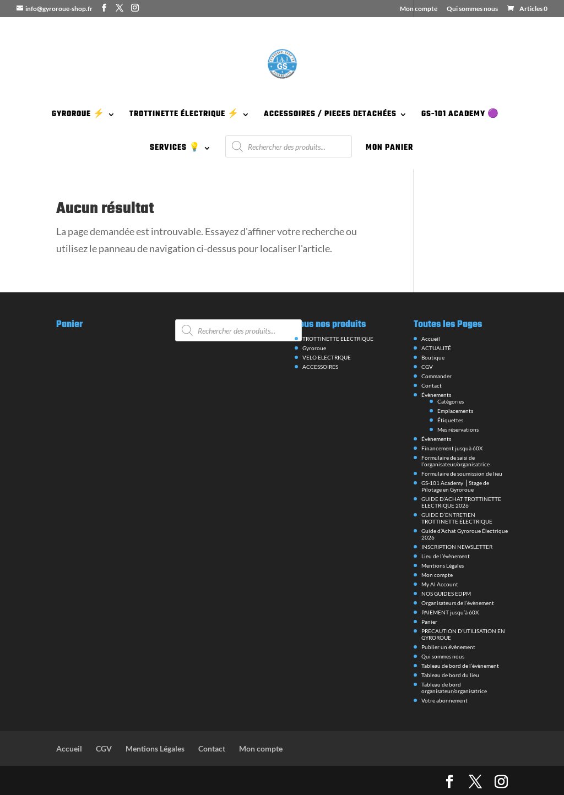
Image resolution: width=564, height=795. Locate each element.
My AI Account (439, 584)
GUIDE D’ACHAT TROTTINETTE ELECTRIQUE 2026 (461, 502)
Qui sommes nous (472, 9)
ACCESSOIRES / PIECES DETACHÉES (330, 116)
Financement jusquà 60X (451, 448)
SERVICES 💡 (175, 149)
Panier (429, 621)
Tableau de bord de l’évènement (460, 665)
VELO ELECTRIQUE (326, 357)
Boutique (432, 357)
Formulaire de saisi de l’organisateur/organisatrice (455, 460)
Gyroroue (314, 348)
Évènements (436, 394)
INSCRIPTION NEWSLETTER (456, 546)
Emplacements (455, 410)
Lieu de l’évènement (445, 556)
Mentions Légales (442, 565)
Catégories (450, 401)
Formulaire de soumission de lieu (461, 473)
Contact (431, 385)
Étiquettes (450, 420)
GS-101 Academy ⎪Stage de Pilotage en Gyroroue (455, 486)
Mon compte (418, 9)
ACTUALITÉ (436, 348)
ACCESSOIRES (320, 366)
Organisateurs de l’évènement (457, 603)
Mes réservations (458, 429)
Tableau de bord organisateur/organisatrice (454, 687)
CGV (427, 366)
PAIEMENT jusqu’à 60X (450, 612)
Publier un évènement (448, 647)
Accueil (430, 338)
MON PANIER (389, 149)
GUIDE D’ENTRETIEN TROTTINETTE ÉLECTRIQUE (456, 518)
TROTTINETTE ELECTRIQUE (337, 338)
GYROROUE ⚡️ (78, 116)
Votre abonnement (444, 700)
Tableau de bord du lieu (450, 675)
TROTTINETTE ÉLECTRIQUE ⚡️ (184, 116)
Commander (436, 376)
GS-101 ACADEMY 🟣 (460, 116)
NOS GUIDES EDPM (446, 593)
